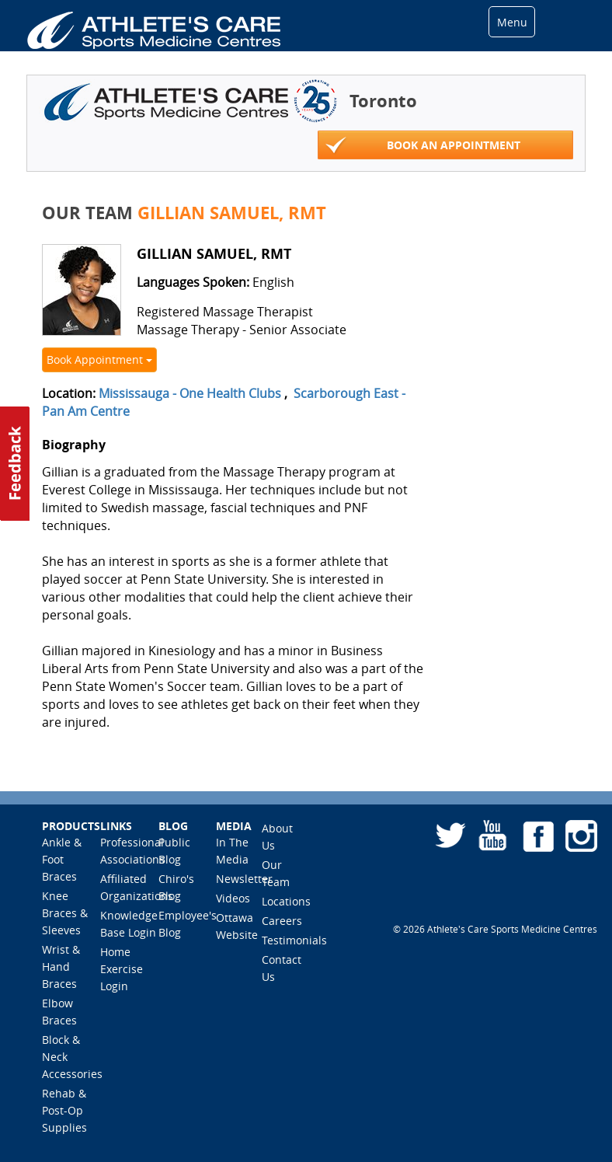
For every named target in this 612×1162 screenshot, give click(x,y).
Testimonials (294, 940)
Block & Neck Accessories (72, 1056)
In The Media (232, 851)
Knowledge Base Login (129, 924)
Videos (233, 898)
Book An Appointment (422, 145)
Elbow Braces (59, 1012)
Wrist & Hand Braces (61, 966)
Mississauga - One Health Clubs (190, 393)
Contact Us (281, 968)
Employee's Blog (187, 924)
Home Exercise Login (121, 968)
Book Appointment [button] (99, 359)
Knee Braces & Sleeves (65, 912)
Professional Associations (132, 851)
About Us (277, 837)
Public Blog (174, 851)
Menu (512, 22)
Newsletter (244, 878)
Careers (282, 920)
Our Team (276, 873)
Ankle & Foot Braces (62, 859)
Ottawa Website (237, 926)
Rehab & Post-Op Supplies (64, 1110)
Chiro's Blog (176, 887)
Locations (286, 901)
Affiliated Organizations (136, 887)
